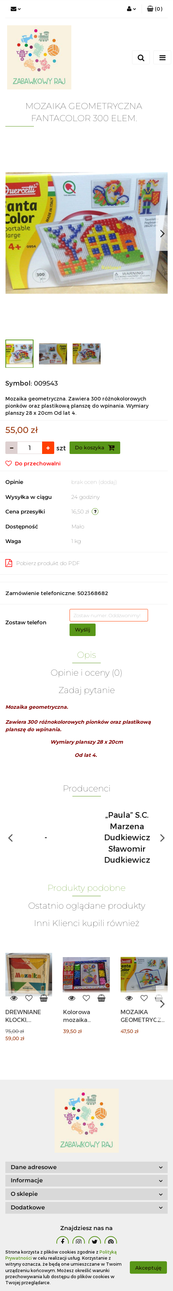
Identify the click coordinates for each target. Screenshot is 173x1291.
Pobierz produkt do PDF (42, 563)
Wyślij (82, 629)
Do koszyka (95, 447)
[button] (155, 9)
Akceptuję (148, 1267)
